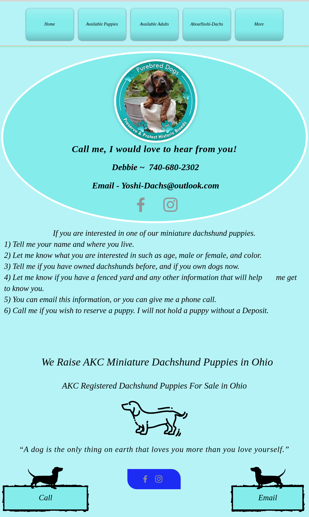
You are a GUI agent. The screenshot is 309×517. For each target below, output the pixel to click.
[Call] (45, 498)
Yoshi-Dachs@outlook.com (170, 185)
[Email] (267, 498)
